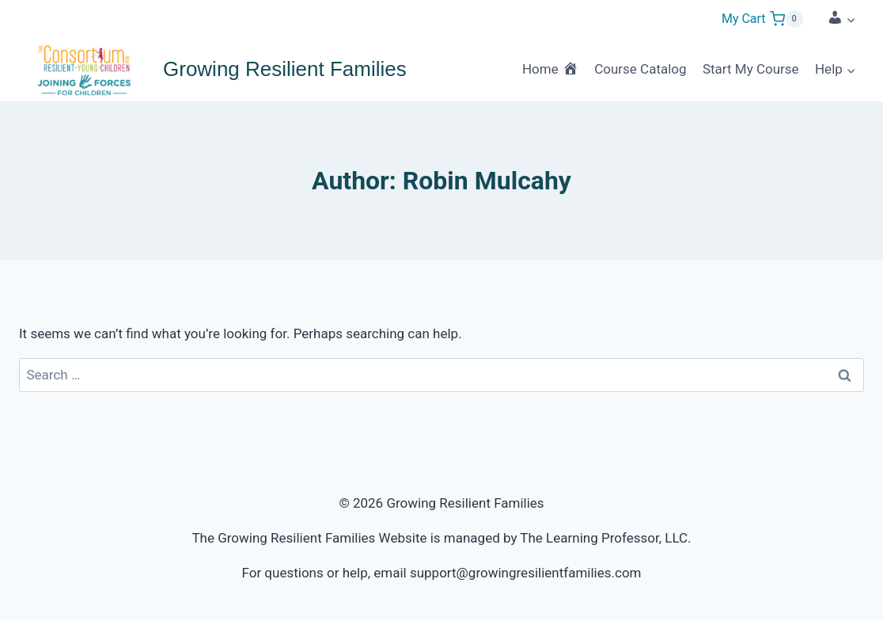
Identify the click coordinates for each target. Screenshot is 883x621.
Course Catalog (640, 69)
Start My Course (751, 69)
